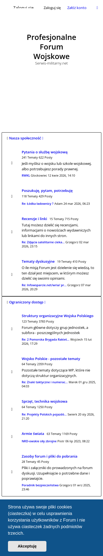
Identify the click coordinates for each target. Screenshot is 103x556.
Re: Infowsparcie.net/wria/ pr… (44, 285)
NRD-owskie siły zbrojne (39, 441)
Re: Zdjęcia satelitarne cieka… (43, 242)
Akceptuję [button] (27, 546)
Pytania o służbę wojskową (45, 152)
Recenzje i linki (34, 218)
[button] (26, 533)
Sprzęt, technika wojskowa (44, 401)
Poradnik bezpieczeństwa (40, 485)
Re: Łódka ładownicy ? (38, 203)
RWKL (26, 175)
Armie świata (33, 433)
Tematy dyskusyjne (38, 261)
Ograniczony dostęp (26, 302)
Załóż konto (77, 7)
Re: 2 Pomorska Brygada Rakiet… (45, 339)
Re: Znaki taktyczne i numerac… (45, 382)
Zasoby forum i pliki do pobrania (49, 456)
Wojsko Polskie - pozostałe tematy (51, 358)
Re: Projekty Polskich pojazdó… (44, 414)
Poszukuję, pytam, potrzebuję (47, 190)
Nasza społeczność (25, 138)
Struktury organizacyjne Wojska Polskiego (57, 315)
